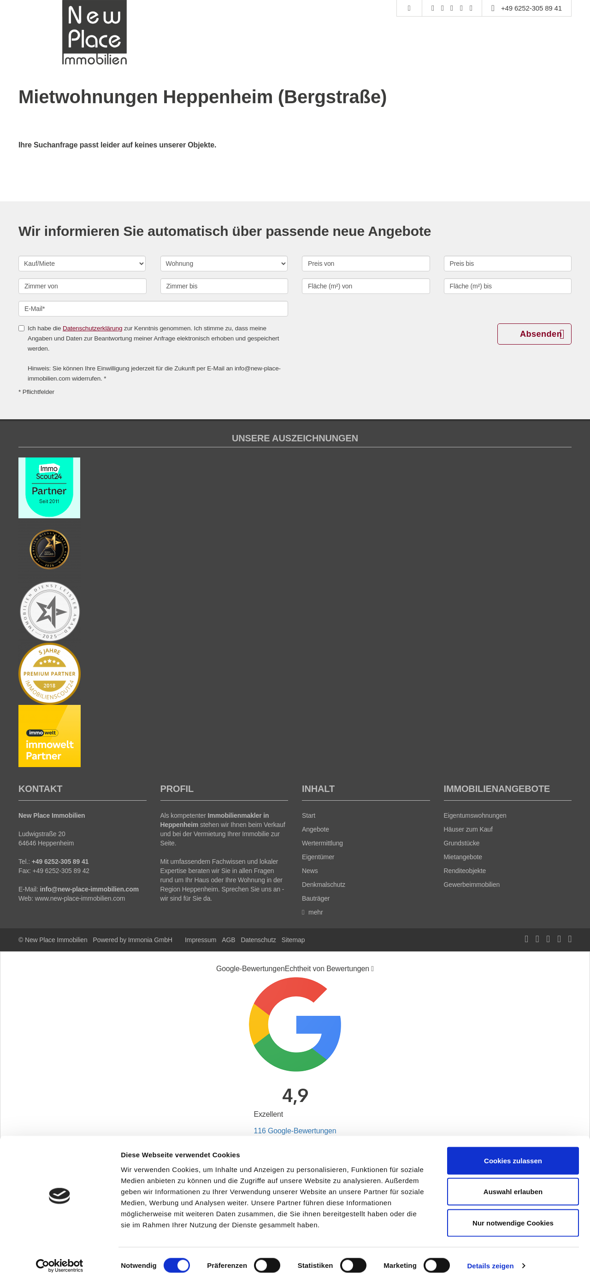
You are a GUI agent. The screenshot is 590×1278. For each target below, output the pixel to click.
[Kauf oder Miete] (82, 263)
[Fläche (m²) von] (366, 286)
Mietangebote (463, 857)
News (310, 870)
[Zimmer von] (82, 286)
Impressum (200, 940)
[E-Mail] (153, 309)
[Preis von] (366, 263)
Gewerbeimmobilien (472, 884)
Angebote (315, 829)
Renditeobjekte (465, 870)
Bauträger (316, 898)
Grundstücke (462, 843)
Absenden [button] (542, 334)
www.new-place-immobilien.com (80, 898)
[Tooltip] (372, 969)
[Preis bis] (508, 263)
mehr (312, 912)
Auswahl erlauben (513, 1186)
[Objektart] (224, 263)
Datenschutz (258, 940)
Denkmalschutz (323, 884)
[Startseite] (95, 32)
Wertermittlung (322, 843)
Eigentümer (318, 857)
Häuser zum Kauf (468, 829)
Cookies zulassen (513, 1155)
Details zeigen (490, 1260)
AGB (228, 940)
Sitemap (293, 940)
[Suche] (409, 8)
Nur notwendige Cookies (513, 1217)
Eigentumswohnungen (475, 815)
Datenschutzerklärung (92, 328)
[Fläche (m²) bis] (508, 286)
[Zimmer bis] (224, 286)
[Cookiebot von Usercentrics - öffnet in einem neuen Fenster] (59, 1260)
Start (308, 815)
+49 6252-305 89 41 (531, 8)
